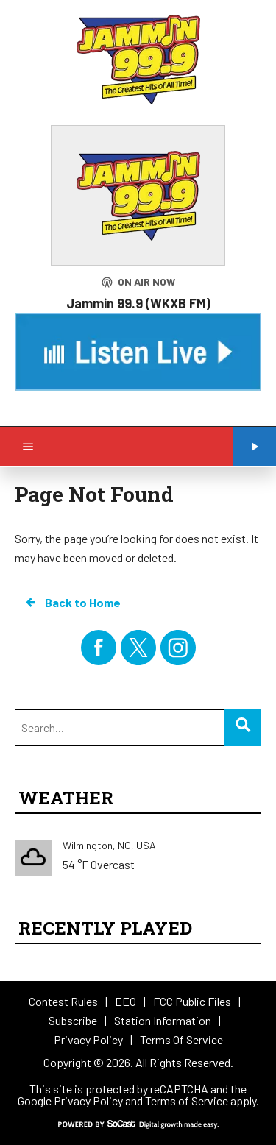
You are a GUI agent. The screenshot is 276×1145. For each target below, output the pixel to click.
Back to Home (72, 602)
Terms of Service (186, 1100)
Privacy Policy (88, 1100)
